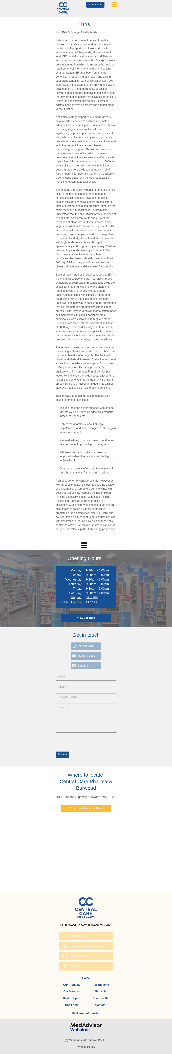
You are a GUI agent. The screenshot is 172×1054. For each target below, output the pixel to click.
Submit (62, 754)
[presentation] (81, 741)
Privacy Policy (86, 1046)
